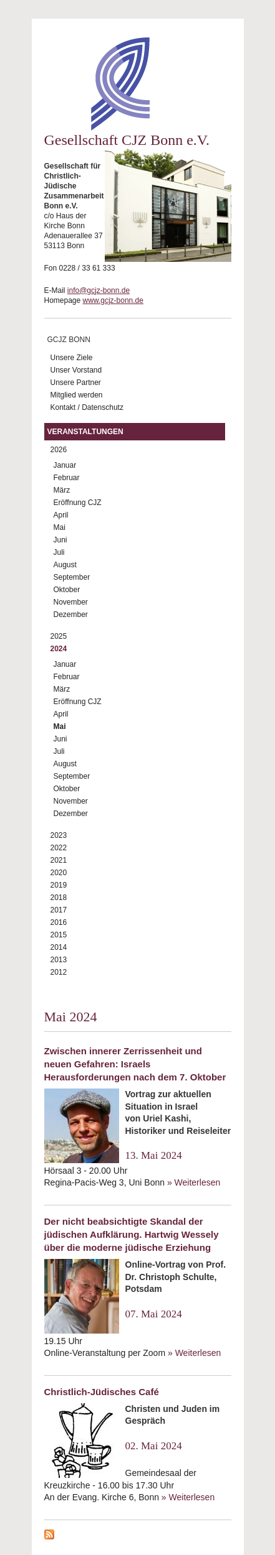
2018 (59, 897)
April (61, 515)
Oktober (67, 589)
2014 (59, 947)
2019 (59, 885)
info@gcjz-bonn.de (98, 290)
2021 (59, 860)
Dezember (71, 614)
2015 (59, 935)
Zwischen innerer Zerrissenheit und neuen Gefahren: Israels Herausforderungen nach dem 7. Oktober (135, 1064)
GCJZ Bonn (68, 339)
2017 (59, 910)
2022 (59, 847)
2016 (59, 922)
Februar (67, 477)
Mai (59, 527)
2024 (59, 648)
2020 (59, 872)
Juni (60, 540)
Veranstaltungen (85, 431)
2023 (59, 835)
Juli (59, 552)
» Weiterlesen (193, 1182)
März (62, 490)
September (72, 577)
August (65, 564)
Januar (65, 465)
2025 (59, 636)
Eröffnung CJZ (78, 502)
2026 (59, 449)
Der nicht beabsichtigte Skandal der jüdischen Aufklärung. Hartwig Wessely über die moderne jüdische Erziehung (131, 1234)
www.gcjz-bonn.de (113, 300)
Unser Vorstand (76, 370)
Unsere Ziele (72, 357)
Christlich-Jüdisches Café (101, 1391)
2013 (59, 959)
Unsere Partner (76, 382)
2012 (59, 972)
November (71, 602)
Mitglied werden (77, 395)
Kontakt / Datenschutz (87, 407)
